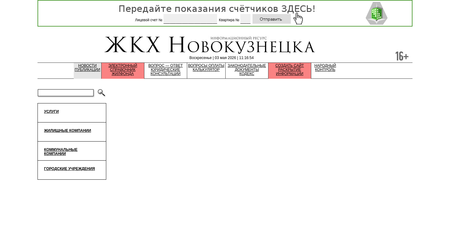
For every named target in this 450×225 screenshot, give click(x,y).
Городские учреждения (69, 169)
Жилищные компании (67, 130)
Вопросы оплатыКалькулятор (206, 68)
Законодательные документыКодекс (247, 70)
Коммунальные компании (61, 152)
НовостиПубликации (87, 68)
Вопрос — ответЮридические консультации (165, 70)
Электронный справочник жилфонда (122, 70)
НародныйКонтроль (325, 68)
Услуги (51, 111)
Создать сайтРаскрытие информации (289, 70)
